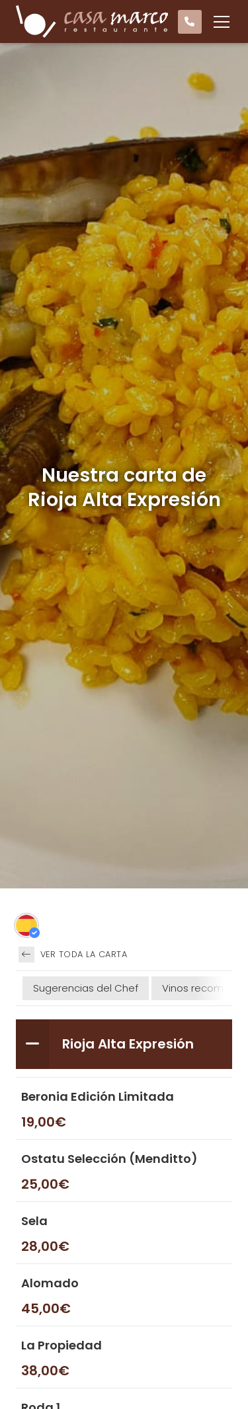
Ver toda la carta (73, 954)
